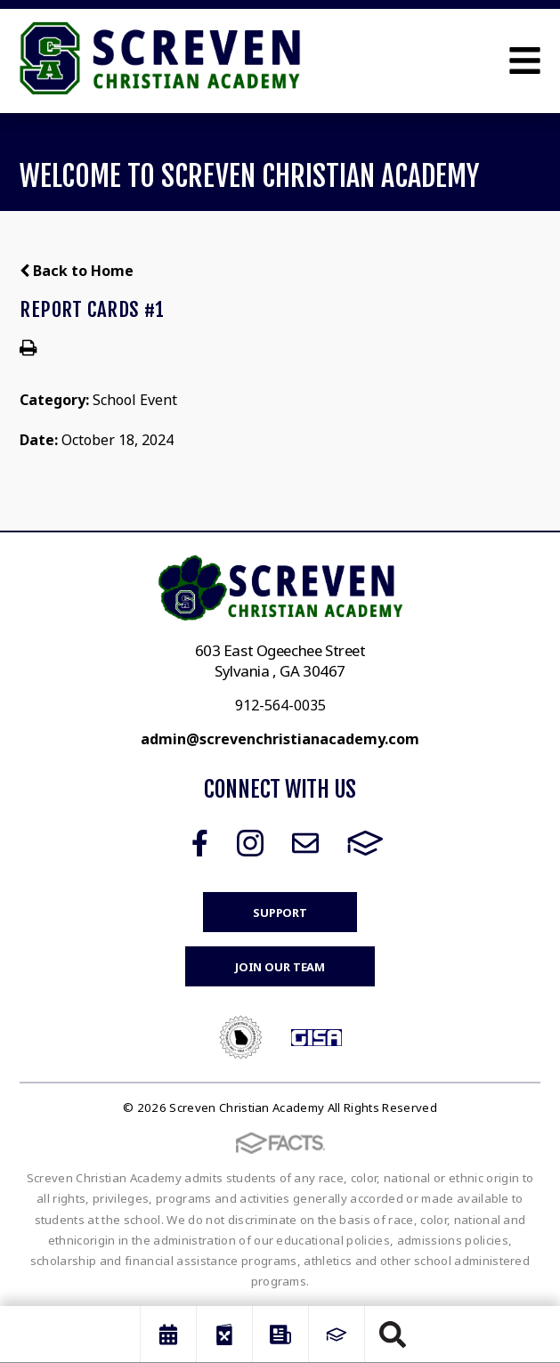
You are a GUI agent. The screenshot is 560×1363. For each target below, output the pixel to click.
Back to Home (77, 270)
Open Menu (524, 60)
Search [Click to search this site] (392, 1334)
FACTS (365, 843)
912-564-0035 (280, 705)
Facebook (199, 843)
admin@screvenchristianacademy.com (280, 739)
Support (280, 913)
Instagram (250, 843)
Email (305, 843)
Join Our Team (280, 967)
